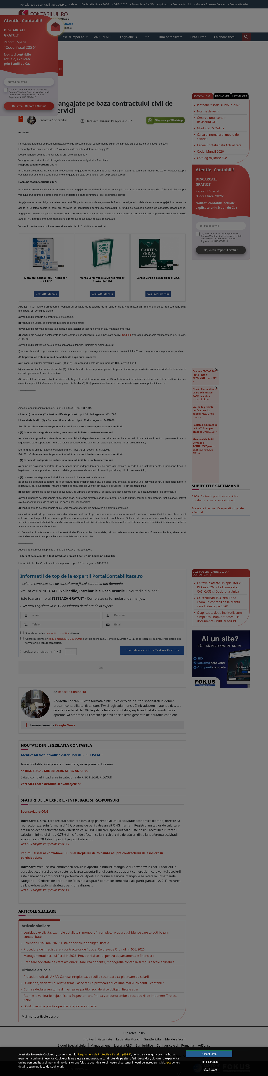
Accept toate (209, 1053)
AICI (168, 1062)
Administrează (209, 1061)
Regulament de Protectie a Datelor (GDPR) (104, 1054)
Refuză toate (209, 1069)
